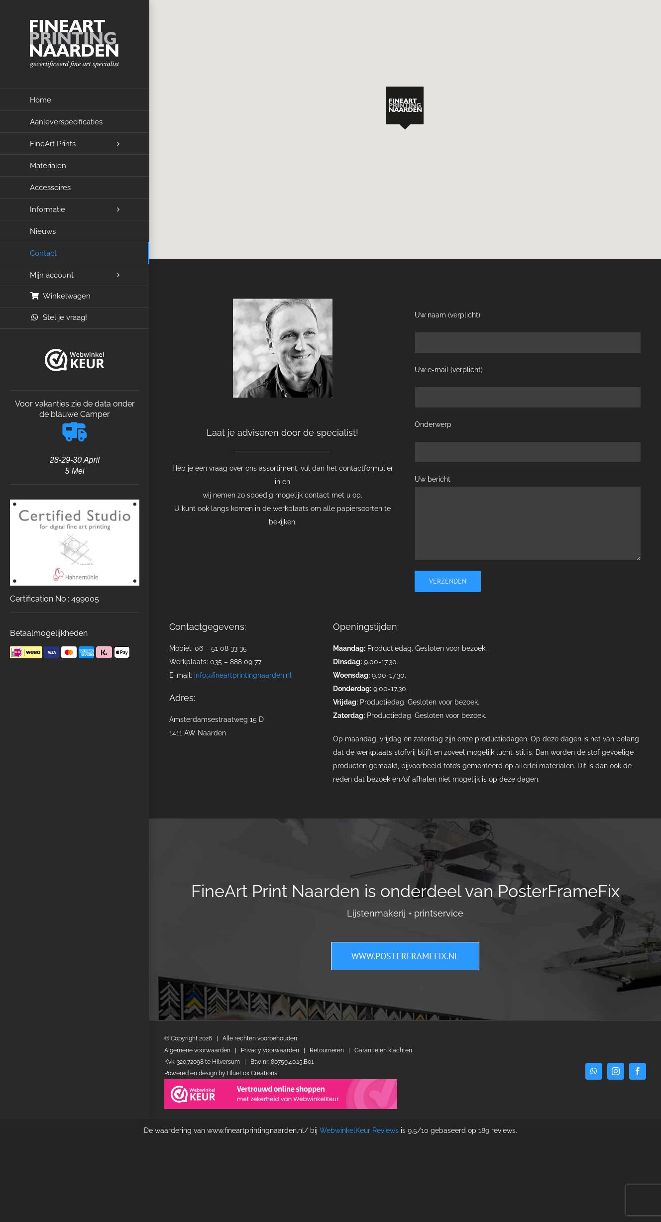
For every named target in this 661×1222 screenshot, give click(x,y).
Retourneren (327, 1050)
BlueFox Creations (252, 1073)
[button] (405, 108)
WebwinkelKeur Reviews (359, 1130)
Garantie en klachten (383, 1050)
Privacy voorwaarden (270, 1050)
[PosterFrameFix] (405, 956)
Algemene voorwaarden (197, 1050)
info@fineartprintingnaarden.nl (243, 675)
